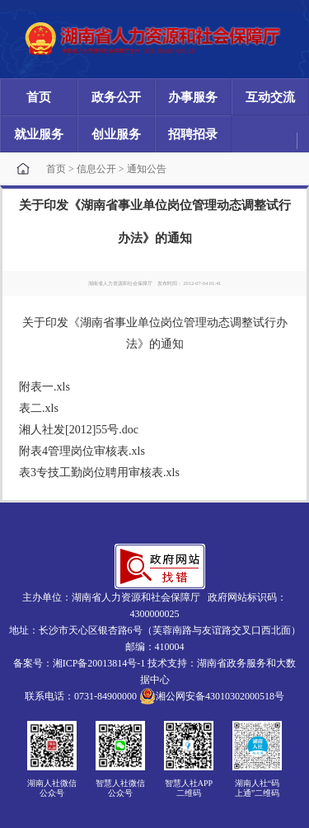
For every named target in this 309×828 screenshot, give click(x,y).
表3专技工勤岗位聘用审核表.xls (99, 472)
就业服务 (38, 134)
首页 (38, 97)
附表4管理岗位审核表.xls (82, 451)
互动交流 (270, 97)
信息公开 (96, 169)
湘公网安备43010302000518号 (211, 696)
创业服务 (116, 134)
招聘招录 (193, 134)
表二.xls (39, 408)
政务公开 (116, 97)
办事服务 (193, 97)
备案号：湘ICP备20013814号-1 (79, 663)
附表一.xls (44, 387)
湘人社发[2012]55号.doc (78, 429)
